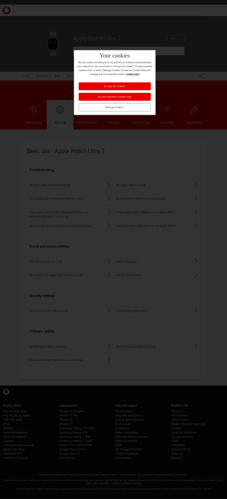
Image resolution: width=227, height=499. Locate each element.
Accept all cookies (114, 86)
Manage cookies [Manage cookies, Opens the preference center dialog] (115, 107)
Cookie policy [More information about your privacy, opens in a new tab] (132, 74)
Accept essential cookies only (114, 96)
